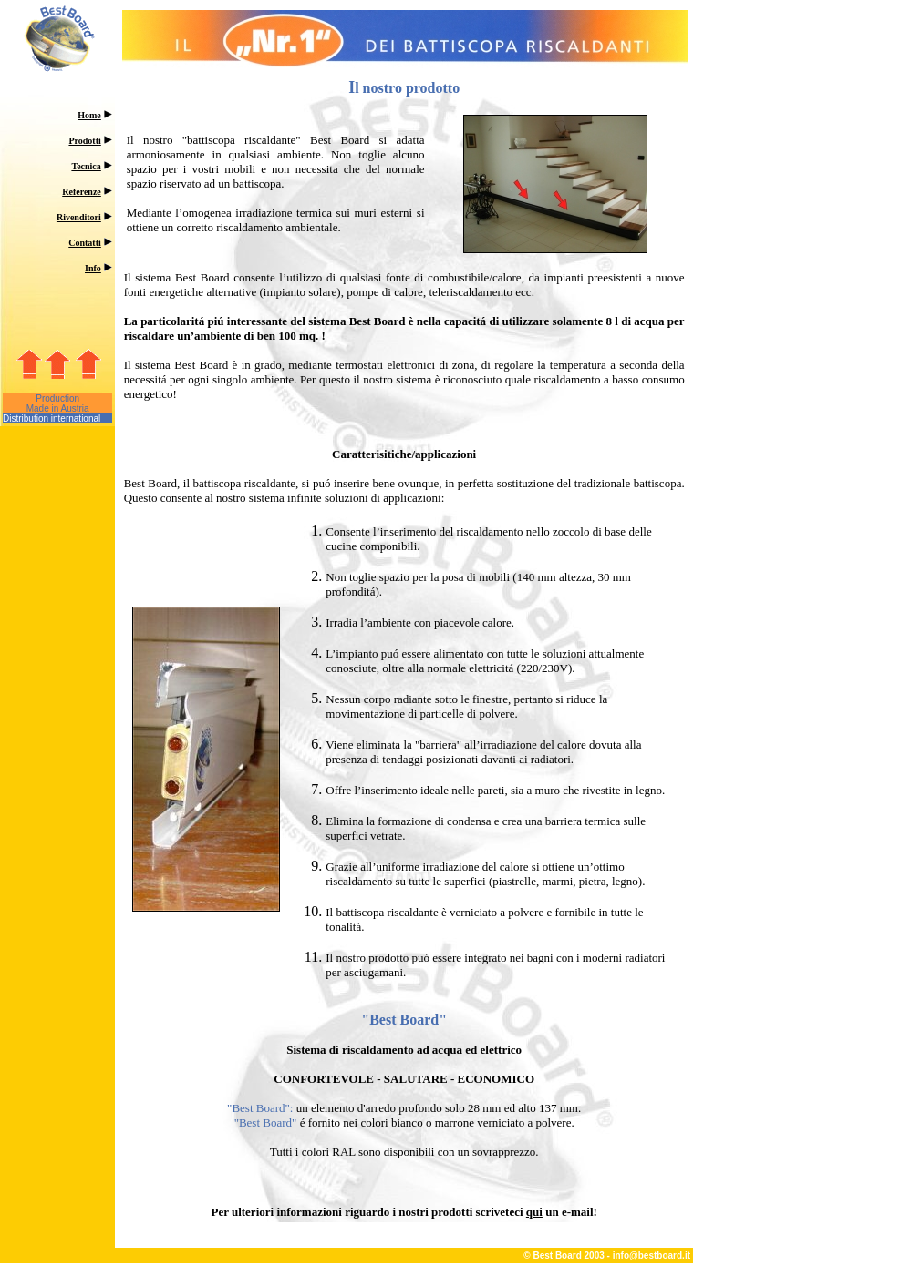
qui (534, 1212)
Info (93, 268)
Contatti (84, 243)
